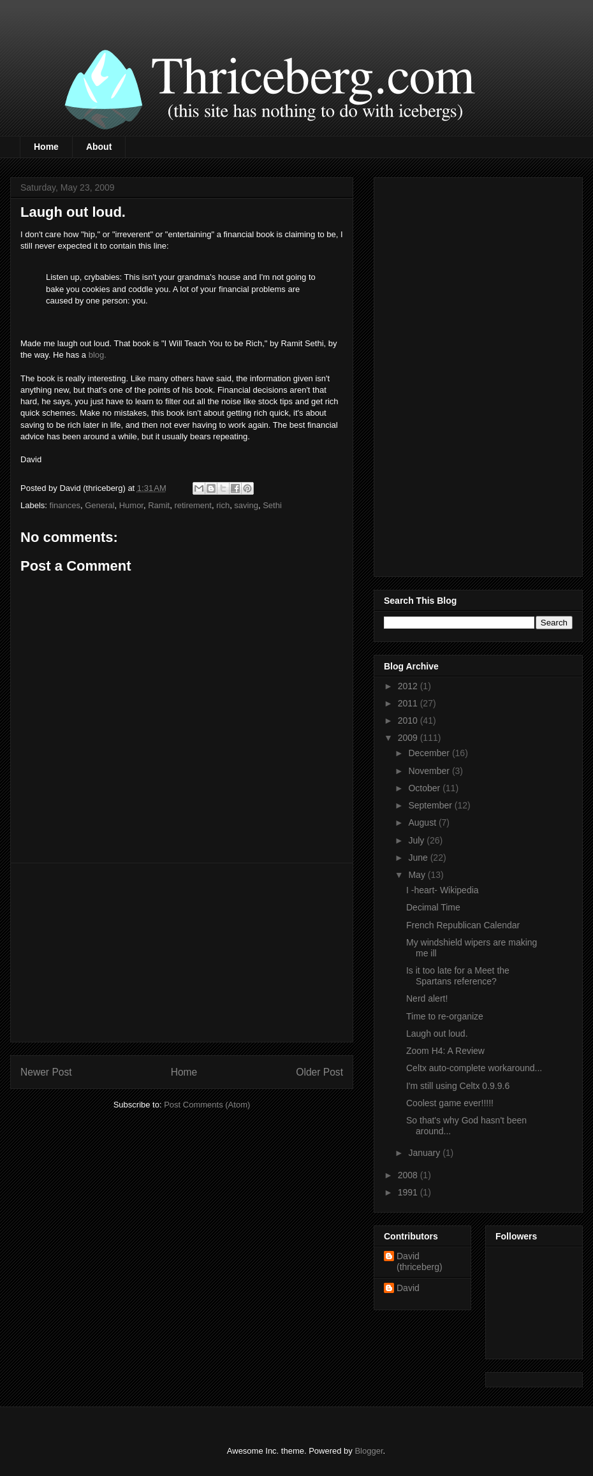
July (417, 840)
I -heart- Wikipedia (442, 890)
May (417, 875)
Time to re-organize (444, 1016)
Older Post (319, 1072)
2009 (409, 738)
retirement (193, 505)
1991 (409, 1192)
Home (46, 147)
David (408, 1288)
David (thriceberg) (420, 1261)
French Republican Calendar (463, 925)
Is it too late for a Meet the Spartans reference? (457, 975)
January (425, 1153)
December (429, 753)
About (99, 147)
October (425, 788)
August (423, 822)
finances (65, 505)
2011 (409, 703)
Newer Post (46, 1072)
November (429, 771)
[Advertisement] (181, 952)
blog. (97, 355)
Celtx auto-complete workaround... (474, 1068)
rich (223, 505)
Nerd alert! (427, 998)
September (431, 805)
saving (246, 505)
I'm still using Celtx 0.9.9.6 (457, 1086)
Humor (131, 505)
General (99, 505)
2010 (409, 720)
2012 (409, 686)
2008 (409, 1175)
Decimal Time (433, 907)
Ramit (159, 505)
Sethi (272, 505)
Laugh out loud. (437, 1033)
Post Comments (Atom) (207, 1104)
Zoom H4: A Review (445, 1051)
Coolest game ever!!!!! (450, 1103)
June (419, 857)
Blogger (369, 1451)
